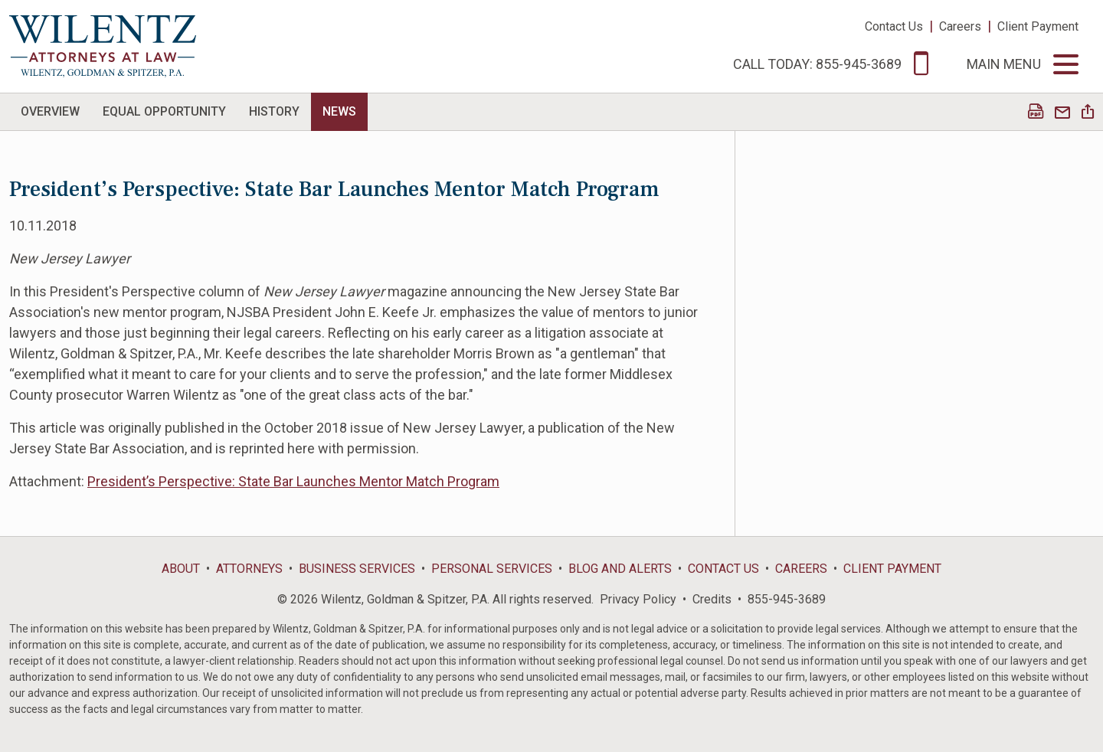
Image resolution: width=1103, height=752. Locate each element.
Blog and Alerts (620, 568)
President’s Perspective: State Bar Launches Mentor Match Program (293, 481)
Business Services (357, 568)
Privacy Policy (638, 599)
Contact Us (894, 26)
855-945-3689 (787, 599)
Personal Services (491, 568)
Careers (960, 26)
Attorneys (249, 568)
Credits (712, 599)
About (181, 568)
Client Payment (1037, 26)
